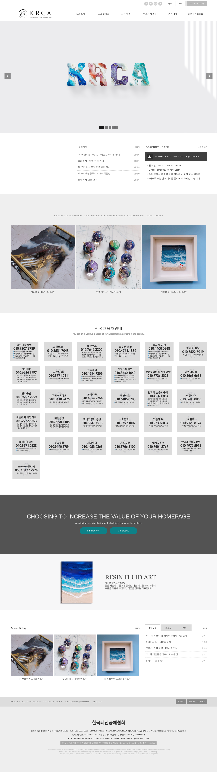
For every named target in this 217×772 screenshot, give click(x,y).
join (180, 4)
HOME (13, 702)
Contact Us (123, 530)
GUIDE (22, 702)
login (170, 4)
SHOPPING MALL (197, 702)
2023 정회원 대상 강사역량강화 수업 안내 (166, 635)
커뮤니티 (172, 13)
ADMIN (181, 702)
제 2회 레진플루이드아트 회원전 (161, 654)
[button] (7, 77)
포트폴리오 (103, 13)
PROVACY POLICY (53, 702)
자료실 (168, 628)
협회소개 (80, 13)
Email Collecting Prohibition (77, 702)
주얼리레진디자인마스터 (108, 291)
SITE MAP (97, 702)
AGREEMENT (35, 702)
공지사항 (152, 628)
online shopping (197, 3)
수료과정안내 (149, 13)
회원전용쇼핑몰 (195, 13)
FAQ (184, 628)
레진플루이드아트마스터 (43, 291)
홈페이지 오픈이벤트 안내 (158, 642)
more (137, 628)
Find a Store (93, 530)
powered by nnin (141, 738)
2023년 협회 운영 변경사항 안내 (161, 648)
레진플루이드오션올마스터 (174, 291)
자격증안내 (126, 13)
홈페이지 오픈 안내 (155, 660)
